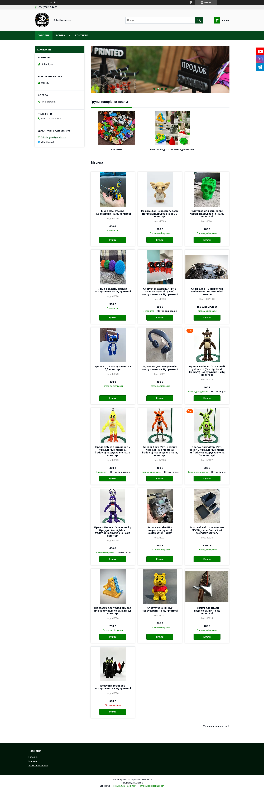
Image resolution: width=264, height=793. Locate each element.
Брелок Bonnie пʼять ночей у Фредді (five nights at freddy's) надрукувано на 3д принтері (112, 533)
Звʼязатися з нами (38, 768)
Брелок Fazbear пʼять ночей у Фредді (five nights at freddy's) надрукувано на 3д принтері (207, 373)
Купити (112, 242)
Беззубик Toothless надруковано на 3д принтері (113, 689)
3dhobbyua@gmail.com (53, 137)
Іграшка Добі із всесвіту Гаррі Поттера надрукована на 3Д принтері (160, 216)
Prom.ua (148, 782)
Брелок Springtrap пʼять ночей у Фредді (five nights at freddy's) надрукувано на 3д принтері (206, 453)
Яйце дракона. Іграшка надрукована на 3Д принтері (113, 292)
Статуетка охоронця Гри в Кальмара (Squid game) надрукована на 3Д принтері (160, 294)
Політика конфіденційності (151, 788)
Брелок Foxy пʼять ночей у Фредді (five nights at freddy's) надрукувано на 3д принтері (160, 453)
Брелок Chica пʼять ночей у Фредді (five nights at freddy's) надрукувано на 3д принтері (113, 453)
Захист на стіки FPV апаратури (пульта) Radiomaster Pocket (159, 532)
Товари (60, 35)
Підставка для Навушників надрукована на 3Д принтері (160, 370)
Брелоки (112, 149)
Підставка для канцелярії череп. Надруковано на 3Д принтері (207, 216)
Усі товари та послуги (215, 728)
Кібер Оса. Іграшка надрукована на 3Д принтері (113, 215)
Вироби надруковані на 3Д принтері (160, 150)
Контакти (81, 35)
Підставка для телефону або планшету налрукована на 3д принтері (112, 613)
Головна (43, 35)
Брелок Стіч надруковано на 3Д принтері (112, 370)
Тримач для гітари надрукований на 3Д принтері (207, 613)
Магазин (32, 763)
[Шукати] (199, 20)
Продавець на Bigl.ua (132, 785)
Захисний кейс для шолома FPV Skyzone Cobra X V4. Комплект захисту (207, 532)
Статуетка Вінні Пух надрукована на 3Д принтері (160, 611)
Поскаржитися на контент (124, 788)
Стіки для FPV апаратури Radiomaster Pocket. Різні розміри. (207, 294)
